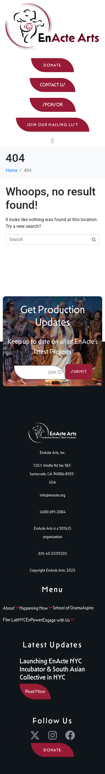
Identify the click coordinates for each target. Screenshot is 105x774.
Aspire (88, 608)
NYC (22, 620)
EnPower (34, 620)
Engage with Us (58, 620)
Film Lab (10, 620)
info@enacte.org (52, 495)
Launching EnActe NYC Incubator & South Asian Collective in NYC (52, 669)
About (11, 608)
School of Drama (67, 608)
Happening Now (36, 608)
